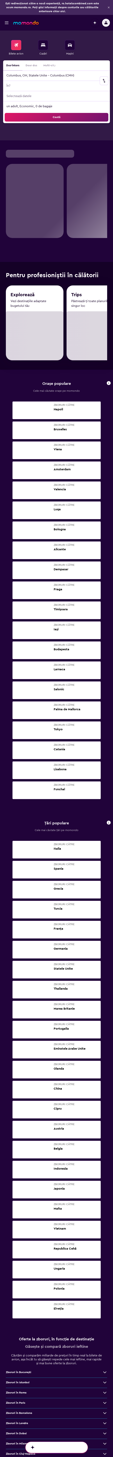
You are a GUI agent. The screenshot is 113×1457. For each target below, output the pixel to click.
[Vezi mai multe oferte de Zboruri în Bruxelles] (104, 1382)
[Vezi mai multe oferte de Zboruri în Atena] (104, 1361)
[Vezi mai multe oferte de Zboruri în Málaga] (104, 1392)
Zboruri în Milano (17, 1321)
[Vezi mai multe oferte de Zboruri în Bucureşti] (104, 1249)
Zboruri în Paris (15, 1280)
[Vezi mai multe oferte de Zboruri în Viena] (104, 1341)
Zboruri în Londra (17, 1300)
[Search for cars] (70, 30)
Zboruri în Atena (16, 1361)
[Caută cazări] (43, 30)
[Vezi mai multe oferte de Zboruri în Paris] (104, 1280)
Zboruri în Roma (16, 1270)
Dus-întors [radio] (12, 50)
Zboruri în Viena (16, 1341)
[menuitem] (16, 33)
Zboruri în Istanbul (17, 1259)
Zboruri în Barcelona (19, 1290)
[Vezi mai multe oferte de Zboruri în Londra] (104, 1300)
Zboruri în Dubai (16, 1310)
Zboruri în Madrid (17, 1372)
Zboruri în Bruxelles (18, 1382)
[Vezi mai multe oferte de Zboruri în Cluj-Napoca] (104, 1331)
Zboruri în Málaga (17, 1392)
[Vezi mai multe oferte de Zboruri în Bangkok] (104, 1351)
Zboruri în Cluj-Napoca (20, 1331)
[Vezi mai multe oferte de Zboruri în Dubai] (104, 1310)
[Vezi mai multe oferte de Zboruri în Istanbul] (104, 1259)
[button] (6, 8)
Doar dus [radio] (31, 50)
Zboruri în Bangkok (18, 1351)
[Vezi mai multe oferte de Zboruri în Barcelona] (104, 1290)
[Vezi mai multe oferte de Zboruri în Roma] (104, 1270)
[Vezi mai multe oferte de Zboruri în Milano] (104, 1321)
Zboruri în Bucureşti (18, 1249)
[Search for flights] (16, 30)
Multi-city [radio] (49, 50)
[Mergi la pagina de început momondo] (26, 8)
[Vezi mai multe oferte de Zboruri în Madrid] (104, 1372)
